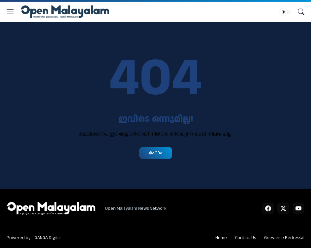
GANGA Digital (48, 237)
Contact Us (245, 237)
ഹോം (155, 152)
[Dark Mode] (285, 11)
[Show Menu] (10, 11)
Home (221, 237)
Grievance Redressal (284, 237)
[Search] (301, 11)
